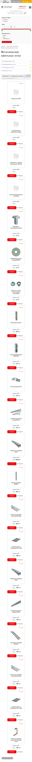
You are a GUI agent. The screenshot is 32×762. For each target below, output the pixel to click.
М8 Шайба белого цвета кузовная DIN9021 (16, 259)
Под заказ (21, 83)
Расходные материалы (12, 46)
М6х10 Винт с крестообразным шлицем (16, 227)
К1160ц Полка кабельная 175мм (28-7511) (16, 419)
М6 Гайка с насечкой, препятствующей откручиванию (16, 292)
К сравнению (20, 111)
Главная (3, 46)
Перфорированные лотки (17, 61)
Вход (5, 1)
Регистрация (6, 2)
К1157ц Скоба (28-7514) (16, 386)
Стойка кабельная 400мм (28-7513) (16, 643)
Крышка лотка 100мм (16, 98)
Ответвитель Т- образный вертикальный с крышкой (16, 163)
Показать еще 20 (7, 758)
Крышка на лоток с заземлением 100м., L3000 (16, 707)
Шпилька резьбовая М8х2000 (16, 483)
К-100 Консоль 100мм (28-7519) (16, 451)
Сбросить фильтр (7, 42)
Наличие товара (6, 17)
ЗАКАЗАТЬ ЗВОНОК (22, 8)
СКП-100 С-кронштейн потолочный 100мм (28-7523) (16, 740)
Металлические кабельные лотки (9, 48)
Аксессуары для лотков (17, 67)
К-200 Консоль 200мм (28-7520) (16, 579)
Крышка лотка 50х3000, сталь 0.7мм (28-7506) (16, 515)
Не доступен (17, 459)
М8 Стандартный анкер (16, 322)
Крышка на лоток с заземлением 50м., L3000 (16, 547)
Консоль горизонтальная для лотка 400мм (16, 195)
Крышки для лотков (16, 70)
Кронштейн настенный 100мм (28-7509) (16, 611)
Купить (12, 112)
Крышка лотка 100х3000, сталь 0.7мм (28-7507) (16, 675)
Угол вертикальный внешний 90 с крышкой (16, 131)
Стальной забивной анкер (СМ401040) (16, 355)
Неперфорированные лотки (16, 64)
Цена (14, 107)
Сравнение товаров (16, 1)
